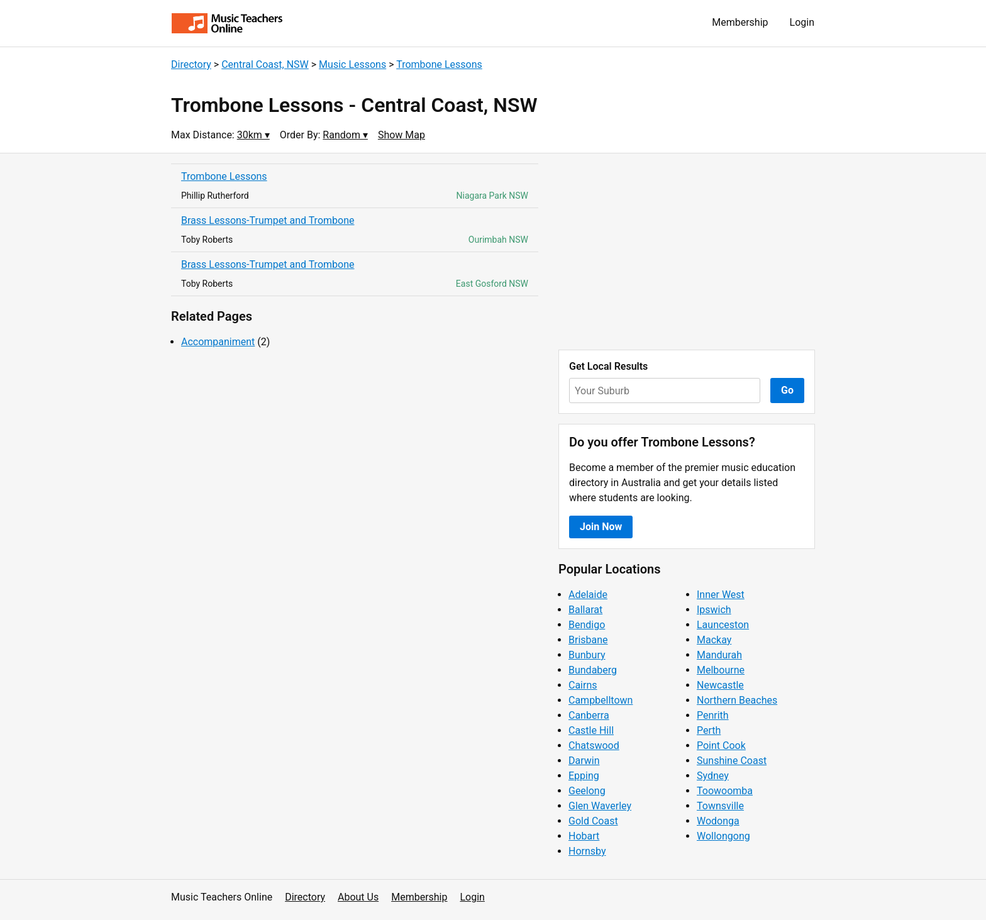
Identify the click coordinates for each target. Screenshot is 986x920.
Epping (583, 776)
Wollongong (723, 836)
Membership (740, 22)
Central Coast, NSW (265, 64)
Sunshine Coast (732, 761)
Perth (709, 730)
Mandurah (719, 655)
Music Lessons (352, 64)
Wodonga (718, 821)
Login (802, 22)
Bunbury (587, 655)
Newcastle (720, 685)
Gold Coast (593, 821)
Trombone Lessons (439, 64)
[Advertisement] (686, 251)
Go (787, 390)
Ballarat (585, 610)
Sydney (713, 776)
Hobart (583, 836)
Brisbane (588, 640)
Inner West (721, 595)
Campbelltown (600, 700)
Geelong (587, 791)
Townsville (720, 806)
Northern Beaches (737, 700)
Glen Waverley (599, 806)
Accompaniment (218, 342)
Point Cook (721, 745)
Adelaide (587, 595)
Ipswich (714, 610)
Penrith (713, 715)
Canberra (588, 715)
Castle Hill (591, 730)
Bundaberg (592, 670)
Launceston (723, 625)
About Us (358, 897)
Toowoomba (725, 791)
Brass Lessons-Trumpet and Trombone (267, 220)
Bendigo (586, 625)
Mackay (714, 640)
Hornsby (587, 851)
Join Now (601, 527)
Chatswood (593, 745)
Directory (191, 64)
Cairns (582, 685)
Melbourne (721, 670)
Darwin (584, 761)
